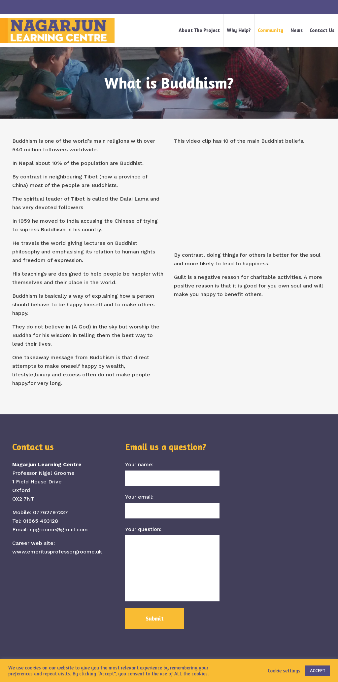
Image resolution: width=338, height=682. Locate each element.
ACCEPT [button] (317, 670)
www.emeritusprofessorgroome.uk (57, 552)
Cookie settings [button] (284, 670)
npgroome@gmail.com (59, 529)
